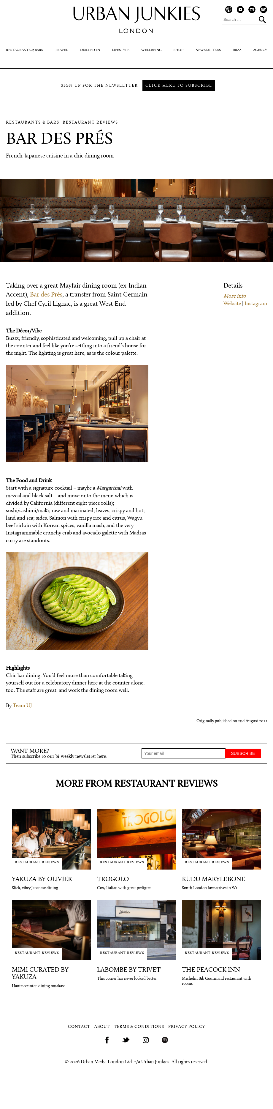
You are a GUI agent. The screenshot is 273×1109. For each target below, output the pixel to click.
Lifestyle (120, 50)
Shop (178, 50)
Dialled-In (90, 50)
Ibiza (237, 50)
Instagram (256, 304)
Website (232, 304)
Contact (79, 1027)
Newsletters (208, 50)
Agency (260, 50)
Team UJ (22, 706)
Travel (61, 50)
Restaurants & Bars (24, 50)
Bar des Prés (46, 294)
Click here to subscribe (178, 85)
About (102, 1027)
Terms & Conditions (139, 1027)
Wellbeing (151, 50)
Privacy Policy (186, 1027)
